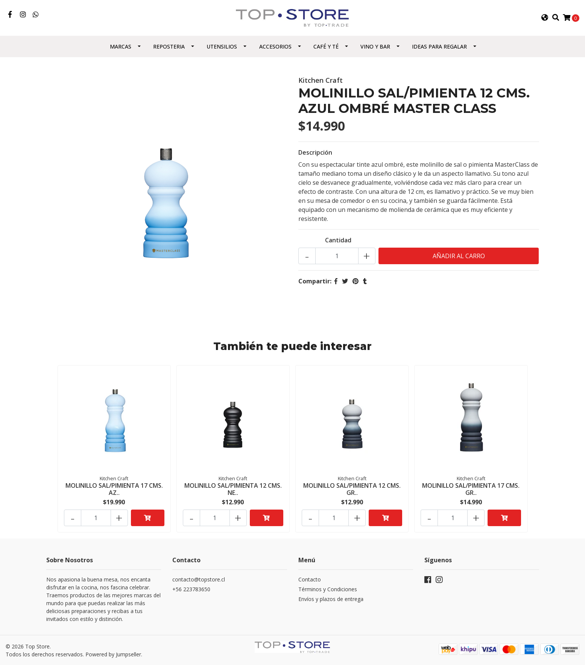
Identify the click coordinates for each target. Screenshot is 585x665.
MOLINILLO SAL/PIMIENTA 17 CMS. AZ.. (114, 489)
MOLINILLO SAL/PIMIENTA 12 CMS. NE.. (233, 489)
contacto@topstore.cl (198, 579)
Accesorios (275, 46)
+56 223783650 (191, 589)
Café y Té (326, 46)
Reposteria (169, 46)
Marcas (120, 46)
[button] (545, 17)
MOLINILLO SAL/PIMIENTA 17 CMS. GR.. (471, 489)
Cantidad (338, 240)
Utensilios (222, 46)
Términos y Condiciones (327, 589)
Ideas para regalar (439, 46)
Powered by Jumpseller (113, 654)
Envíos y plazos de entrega (330, 599)
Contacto (309, 579)
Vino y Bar (375, 46)
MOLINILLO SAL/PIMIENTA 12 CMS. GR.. (352, 489)
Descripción (315, 152)
